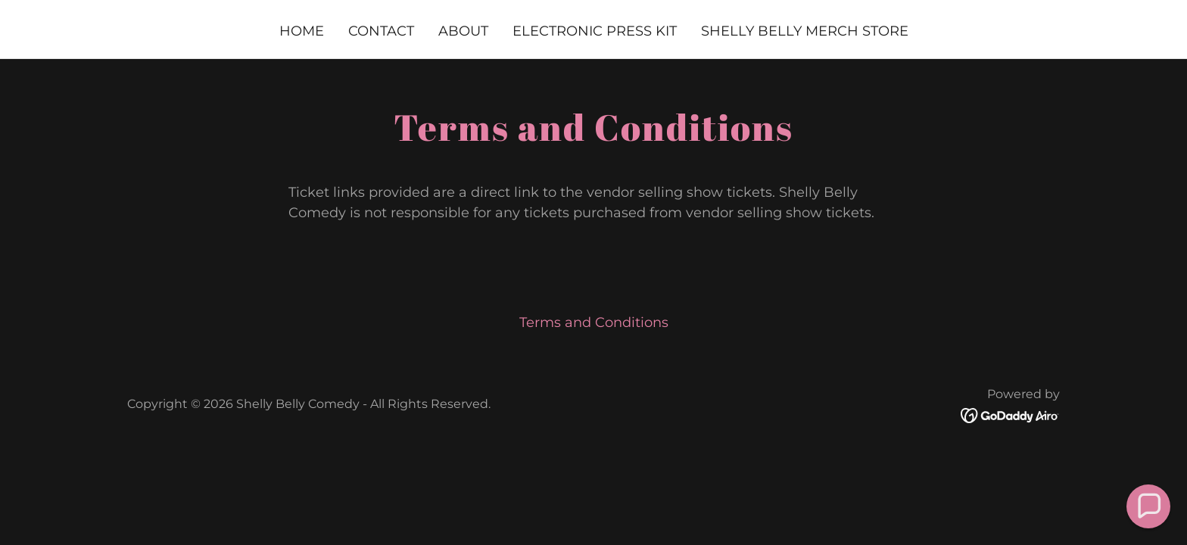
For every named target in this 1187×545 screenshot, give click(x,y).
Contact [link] (381, 31)
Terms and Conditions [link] (593, 322)
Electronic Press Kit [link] (594, 31)
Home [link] (301, 31)
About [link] (463, 31)
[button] (1148, 506)
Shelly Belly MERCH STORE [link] (804, 31)
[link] (1010, 414)
